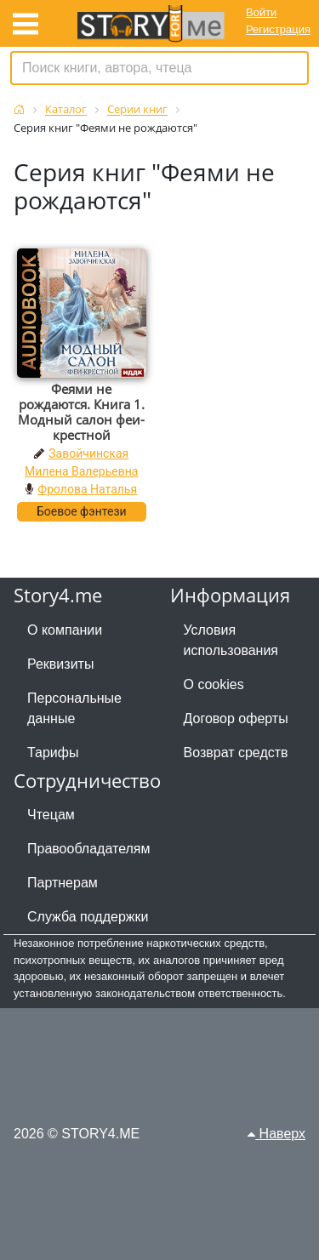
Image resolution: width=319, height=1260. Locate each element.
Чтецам (51, 814)
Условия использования (231, 640)
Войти (261, 12)
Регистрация (278, 29)
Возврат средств (236, 752)
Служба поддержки (87, 916)
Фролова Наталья (87, 489)
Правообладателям (89, 848)
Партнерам (62, 882)
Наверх (276, 1133)
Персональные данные (74, 708)
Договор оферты (236, 718)
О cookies (214, 684)
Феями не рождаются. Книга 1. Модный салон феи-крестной (81, 411)
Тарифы (52, 752)
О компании (64, 630)
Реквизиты (60, 664)
